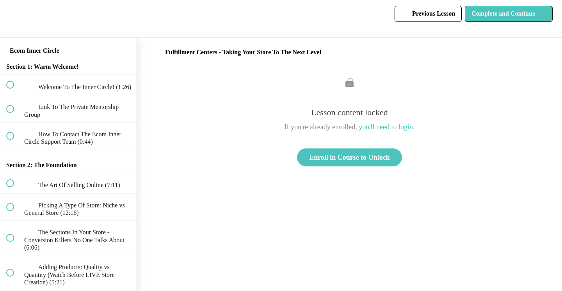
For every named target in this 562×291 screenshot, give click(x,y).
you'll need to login (386, 127)
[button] (14, 18)
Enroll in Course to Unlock (349, 157)
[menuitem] (68, 18)
